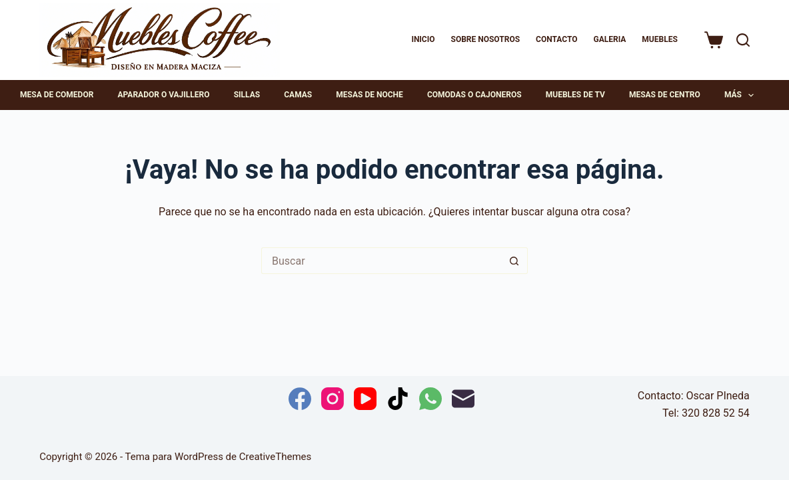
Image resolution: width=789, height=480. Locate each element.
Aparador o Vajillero (164, 94)
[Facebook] (300, 398)
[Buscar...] (381, 260)
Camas (298, 94)
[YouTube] (365, 398)
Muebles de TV (575, 94)
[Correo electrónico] (463, 398)
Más (741, 95)
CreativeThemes (275, 457)
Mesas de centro (664, 94)
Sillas (247, 94)
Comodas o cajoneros (474, 94)
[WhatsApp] (430, 398)
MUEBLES (659, 39)
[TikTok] (398, 398)
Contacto (556, 39)
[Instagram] (332, 398)
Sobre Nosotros (485, 39)
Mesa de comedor (56, 94)
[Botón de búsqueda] (514, 260)
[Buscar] (743, 40)
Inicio (422, 39)
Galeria (609, 39)
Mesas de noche (369, 94)
